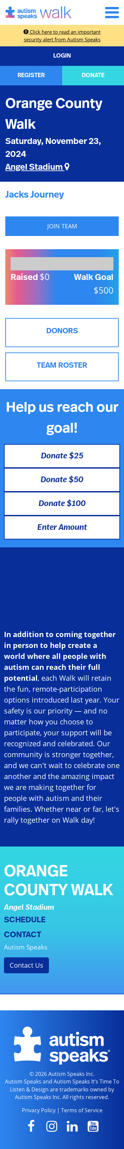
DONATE (93, 75)
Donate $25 (62, 456)
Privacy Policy (39, 1110)
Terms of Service (82, 1110)
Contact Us (26, 965)
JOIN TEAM (62, 226)
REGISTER (31, 75)
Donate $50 (62, 480)
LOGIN (62, 56)
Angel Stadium (37, 167)
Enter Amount (62, 527)
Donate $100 (62, 504)
